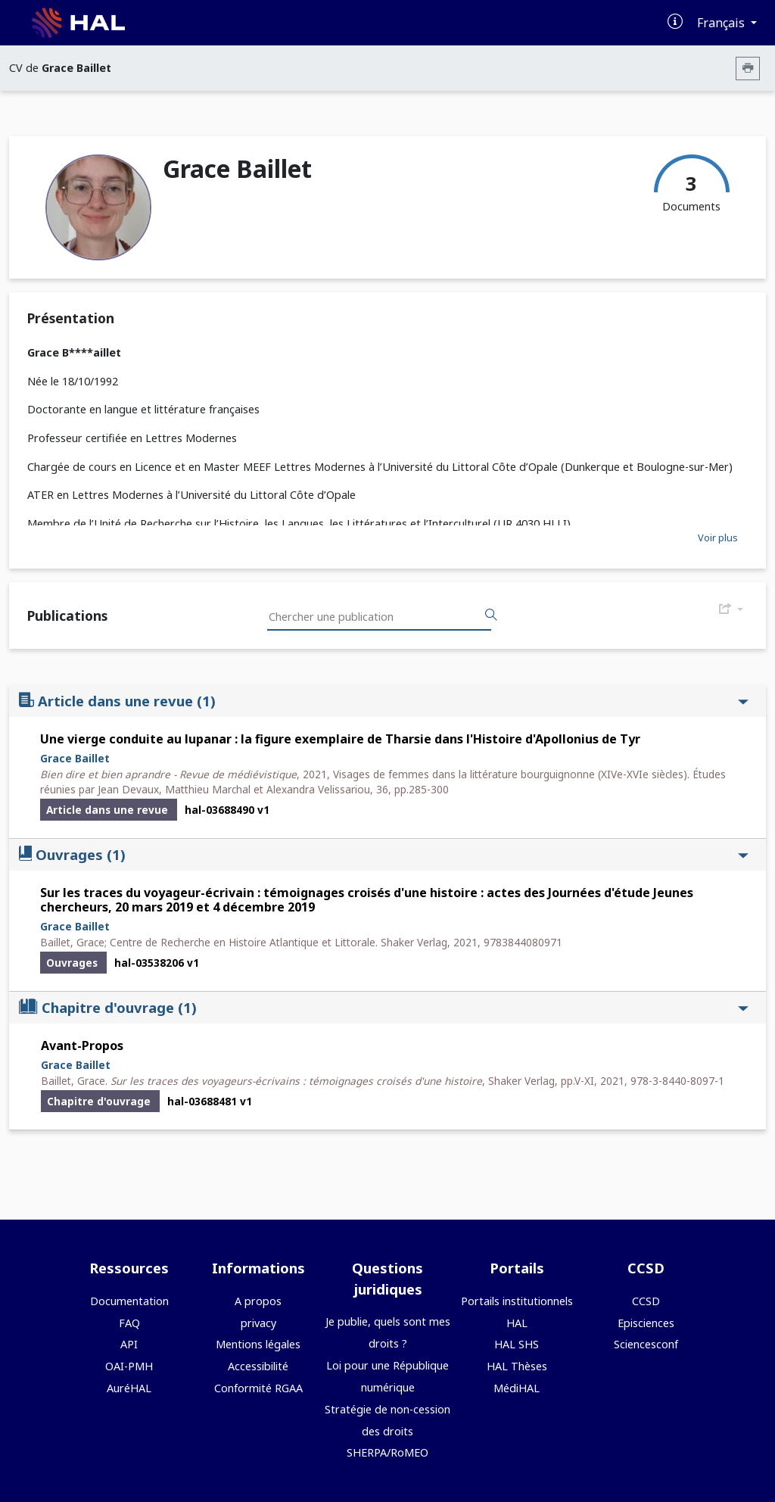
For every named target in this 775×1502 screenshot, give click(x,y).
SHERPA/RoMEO (387, 1452)
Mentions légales (258, 1344)
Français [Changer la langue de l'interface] (722, 22)
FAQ (129, 1323)
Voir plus (718, 537)
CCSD (646, 1301)
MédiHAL (516, 1388)
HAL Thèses (517, 1366)
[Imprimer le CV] (748, 68)
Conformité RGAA (258, 1388)
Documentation (129, 1301)
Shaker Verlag (414, 942)
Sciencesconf (646, 1344)
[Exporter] (731, 609)
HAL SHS (516, 1344)
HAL (517, 1323)
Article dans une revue (384, 700)
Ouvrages (384, 854)
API (129, 1344)
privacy (258, 1323)
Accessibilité (258, 1366)
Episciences (646, 1323)
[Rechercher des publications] (491, 615)
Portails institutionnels (517, 1301)
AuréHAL (129, 1388)
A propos (258, 1301)
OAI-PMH (129, 1366)
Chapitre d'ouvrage (384, 1007)
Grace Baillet (75, 758)
